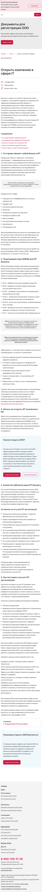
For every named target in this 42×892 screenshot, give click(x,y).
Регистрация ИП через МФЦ (9, 829)
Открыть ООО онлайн (12, 475)
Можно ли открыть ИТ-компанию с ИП (14, 143)
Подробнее (34, 6)
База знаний (5, 826)
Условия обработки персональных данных (14, 889)
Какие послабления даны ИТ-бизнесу (14, 145)
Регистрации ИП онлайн (8, 799)
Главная (4, 786)
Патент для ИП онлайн (8, 852)
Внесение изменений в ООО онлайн (11, 807)
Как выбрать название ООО (9, 838)
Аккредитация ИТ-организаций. (16, 724)
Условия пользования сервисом (10, 886)
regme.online (24, 884)
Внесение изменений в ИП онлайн (11, 810)
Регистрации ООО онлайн (9, 796)
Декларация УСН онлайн (8, 849)
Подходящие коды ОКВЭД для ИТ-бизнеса (16, 140)
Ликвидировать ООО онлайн (9, 821)
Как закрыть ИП (5, 832)
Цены (3, 789)
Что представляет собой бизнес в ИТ (14, 138)
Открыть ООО (6, 42)
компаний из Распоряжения (13, 404)
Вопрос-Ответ (6, 843)
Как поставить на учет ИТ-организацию (15, 148)
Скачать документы (30, 475)
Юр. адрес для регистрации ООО (11, 835)
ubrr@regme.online (6, 870)
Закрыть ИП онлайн (7, 818)
